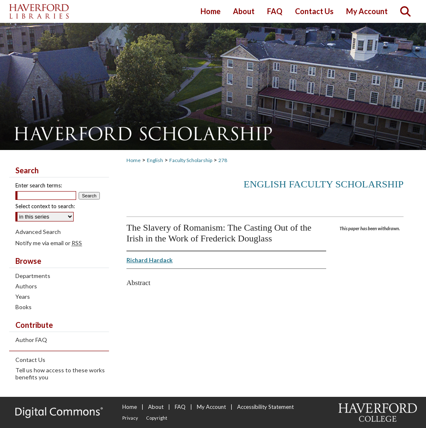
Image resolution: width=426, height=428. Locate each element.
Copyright (156, 418)
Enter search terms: (38, 185)
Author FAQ (31, 339)
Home (133, 160)
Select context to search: (45, 206)
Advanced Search (38, 231)
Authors (26, 286)
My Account (211, 406)
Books (23, 306)
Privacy (130, 418)
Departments (32, 275)
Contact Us (30, 359)
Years (22, 296)
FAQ (180, 406)
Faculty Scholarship (190, 160)
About (155, 406)
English (155, 160)
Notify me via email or (48, 242)
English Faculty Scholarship (324, 184)
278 (222, 160)
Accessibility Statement (265, 406)
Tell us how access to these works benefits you (60, 374)
